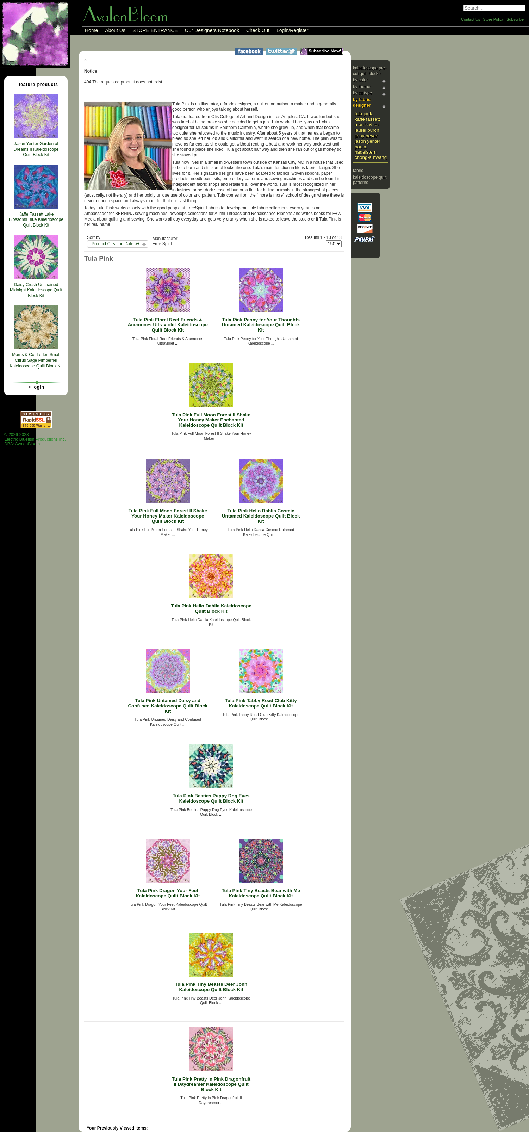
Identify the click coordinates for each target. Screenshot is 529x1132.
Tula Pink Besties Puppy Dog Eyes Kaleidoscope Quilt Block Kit (211, 798)
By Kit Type (362, 93)
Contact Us (470, 19)
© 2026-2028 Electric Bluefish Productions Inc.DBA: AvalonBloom (35, 439)
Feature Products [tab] (35, 84)
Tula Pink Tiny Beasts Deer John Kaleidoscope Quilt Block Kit (211, 987)
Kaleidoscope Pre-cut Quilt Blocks (369, 71)
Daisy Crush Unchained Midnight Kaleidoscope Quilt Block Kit (36, 290)
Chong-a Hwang (371, 157)
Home (91, 30)
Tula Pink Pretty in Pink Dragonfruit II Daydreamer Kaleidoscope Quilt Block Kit (211, 1084)
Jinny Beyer (366, 135)
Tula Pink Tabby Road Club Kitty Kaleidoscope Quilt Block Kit (261, 703)
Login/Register (292, 30)
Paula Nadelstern (365, 149)
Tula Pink (363, 113)
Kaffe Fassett (367, 119)
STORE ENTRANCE (155, 30)
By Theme (361, 86)
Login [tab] (35, 387)
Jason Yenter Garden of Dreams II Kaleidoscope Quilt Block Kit (36, 149)
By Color (360, 80)
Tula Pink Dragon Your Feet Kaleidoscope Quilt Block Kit (168, 893)
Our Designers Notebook (212, 30)
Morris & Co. (367, 124)
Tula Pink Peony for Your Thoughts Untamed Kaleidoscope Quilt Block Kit (261, 325)
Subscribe (515, 19)
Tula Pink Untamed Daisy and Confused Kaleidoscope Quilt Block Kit (167, 705)
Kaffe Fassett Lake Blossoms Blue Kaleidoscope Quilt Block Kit (36, 220)
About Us (115, 30)
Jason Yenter (367, 141)
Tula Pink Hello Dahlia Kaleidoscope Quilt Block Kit (211, 608)
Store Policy (493, 19)
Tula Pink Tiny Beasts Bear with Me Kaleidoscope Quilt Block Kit (261, 893)
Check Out (257, 30)
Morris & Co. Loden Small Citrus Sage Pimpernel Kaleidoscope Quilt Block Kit (36, 360)
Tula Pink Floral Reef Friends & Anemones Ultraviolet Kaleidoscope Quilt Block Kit (168, 325)
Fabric (358, 170)
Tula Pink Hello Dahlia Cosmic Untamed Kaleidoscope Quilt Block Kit (261, 516)
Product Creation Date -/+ (115, 243)
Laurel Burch (367, 130)
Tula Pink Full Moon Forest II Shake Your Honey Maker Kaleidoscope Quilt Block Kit (168, 516)
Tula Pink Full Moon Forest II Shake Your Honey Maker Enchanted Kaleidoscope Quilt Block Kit (211, 420)
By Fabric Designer (362, 102)
